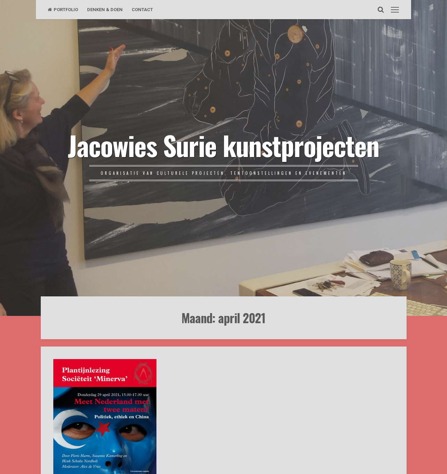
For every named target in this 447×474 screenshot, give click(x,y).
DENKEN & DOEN (105, 9)
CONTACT (142, 9)
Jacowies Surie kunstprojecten (223, 145)
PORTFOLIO (63, 9)
